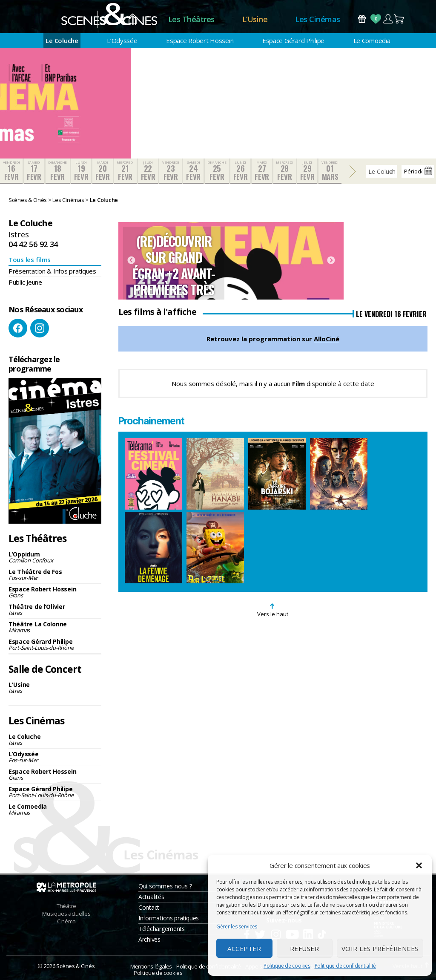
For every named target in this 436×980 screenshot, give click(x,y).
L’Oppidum (55, 557)
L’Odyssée (122, 40)
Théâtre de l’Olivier (55, 609)
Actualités (151, 897)
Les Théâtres (191, 19)
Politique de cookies (287, 965)
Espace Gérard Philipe (293, 40)
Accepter (244, 948)
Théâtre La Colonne (55, 627)
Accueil (133, 19)
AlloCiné (326, 338)
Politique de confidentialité (345, 965)
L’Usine (255, 19)
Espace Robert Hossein (199, 40)
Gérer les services (236, 926)
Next (331, 261)
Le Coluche (62, 40)
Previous (131, 261)
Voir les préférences (380, 948)
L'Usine (55, 687)
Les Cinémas (317, 19)
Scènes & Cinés (75, 966)
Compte (388, 19)
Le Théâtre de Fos (55, 575)
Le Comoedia (371, 40)
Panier (399, 19)
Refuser (304, 948)
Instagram (39, 328)
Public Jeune (25, 282)
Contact (148, 907)
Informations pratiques (168, 918)
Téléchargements (161, 929)
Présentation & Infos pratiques (52, 271)
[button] (419, 865)
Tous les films (30, 259)
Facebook (18, 328)
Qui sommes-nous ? (165, 886)
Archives (149, 939)
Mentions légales (151, 966)
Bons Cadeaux (362, 19)
